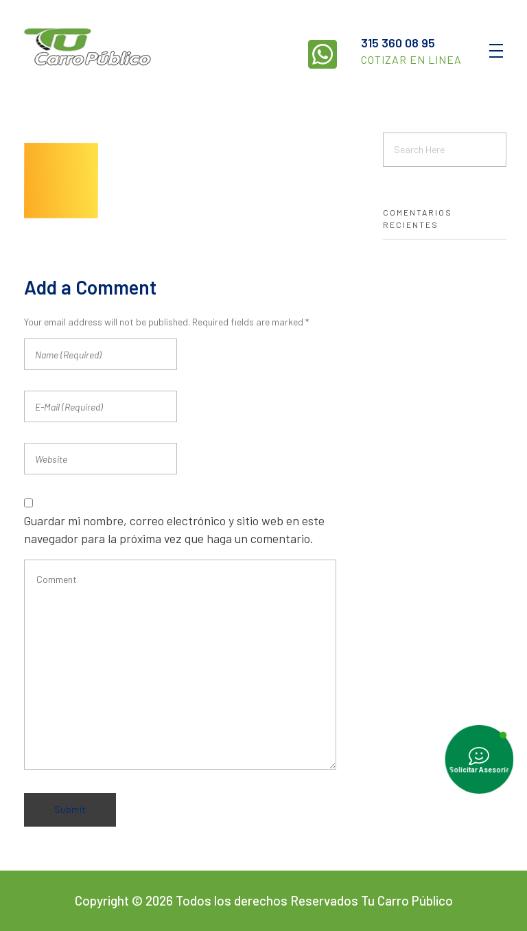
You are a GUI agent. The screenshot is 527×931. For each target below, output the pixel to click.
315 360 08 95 (398, 42)
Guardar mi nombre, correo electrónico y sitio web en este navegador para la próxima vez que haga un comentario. (174, 529)
